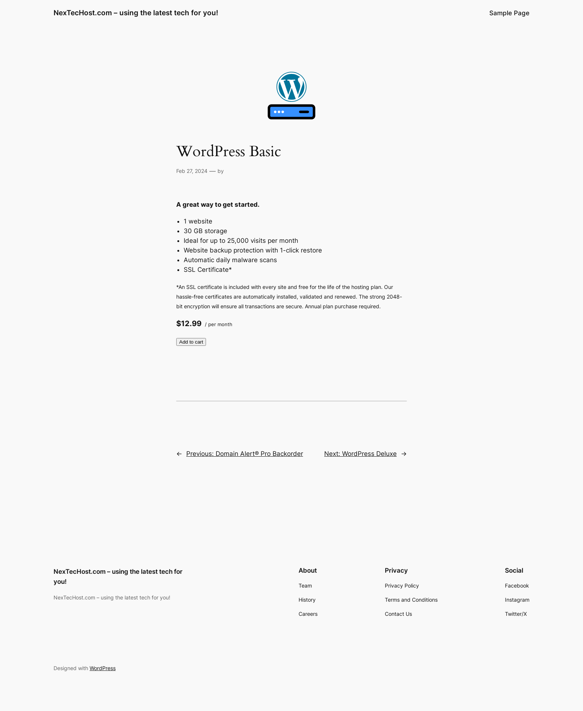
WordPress (103, 668)
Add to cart (191, 342)
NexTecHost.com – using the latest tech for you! (136, 12)
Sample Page (509, 13)
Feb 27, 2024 (191, 171)
